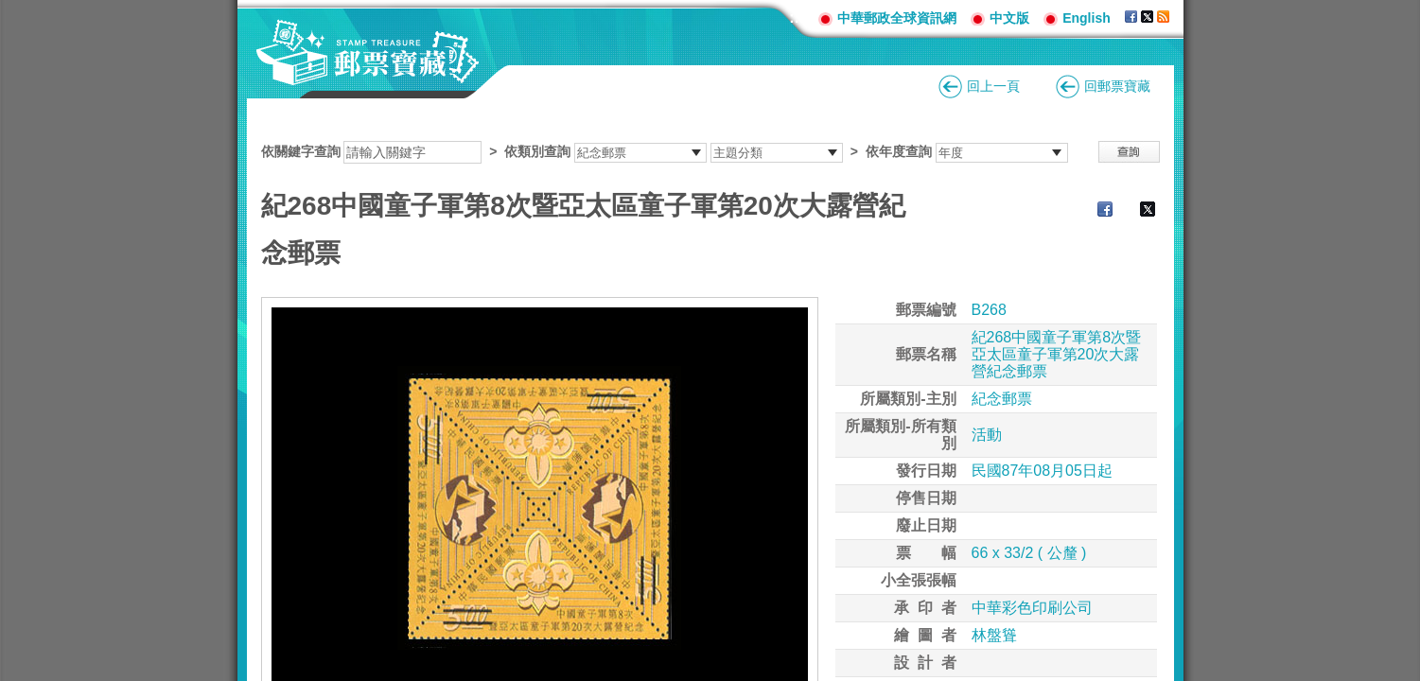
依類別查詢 (537, 151)
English (1086, 18)
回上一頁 (993, 86)
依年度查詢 (899, 151)
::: (796, 17)
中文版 (1009, 18)
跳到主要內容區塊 (9, 9)
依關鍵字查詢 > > (664, 151)
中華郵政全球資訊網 (896, 18)
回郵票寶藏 (1117, 86)
